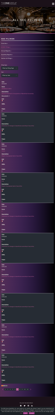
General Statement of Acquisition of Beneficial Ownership (18, 93)
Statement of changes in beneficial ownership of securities (18, 125)
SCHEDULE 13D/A (6, 88)
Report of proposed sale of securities (12, 156)
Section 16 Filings (6, 58)
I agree (25, 413)
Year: (2, 72)
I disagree (32, 413)
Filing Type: (4, 65)
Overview (4, 43)
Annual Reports (5, 51)
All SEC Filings (5, 47)
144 (3, 181)
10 (24, 389)
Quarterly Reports (6, 54)
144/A (3, 151)
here (21, 413)
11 (27, 389)
